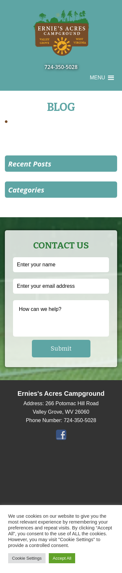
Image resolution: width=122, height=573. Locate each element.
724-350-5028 (61, 67)
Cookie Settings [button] (27, 558)
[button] (97, 77)
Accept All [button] (62, 558)
